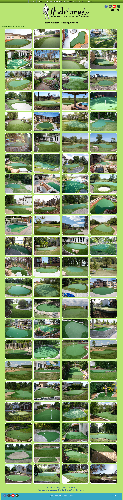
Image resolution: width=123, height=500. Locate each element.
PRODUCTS (70, 1)
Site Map (65, 495)
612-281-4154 (114, 10)
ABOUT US (41, 1)
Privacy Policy (58, 495)
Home (51, 495)
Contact (71, 495)
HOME (32, 1)
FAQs (81, 1)
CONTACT (90, 1)
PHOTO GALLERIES (56, 1)
